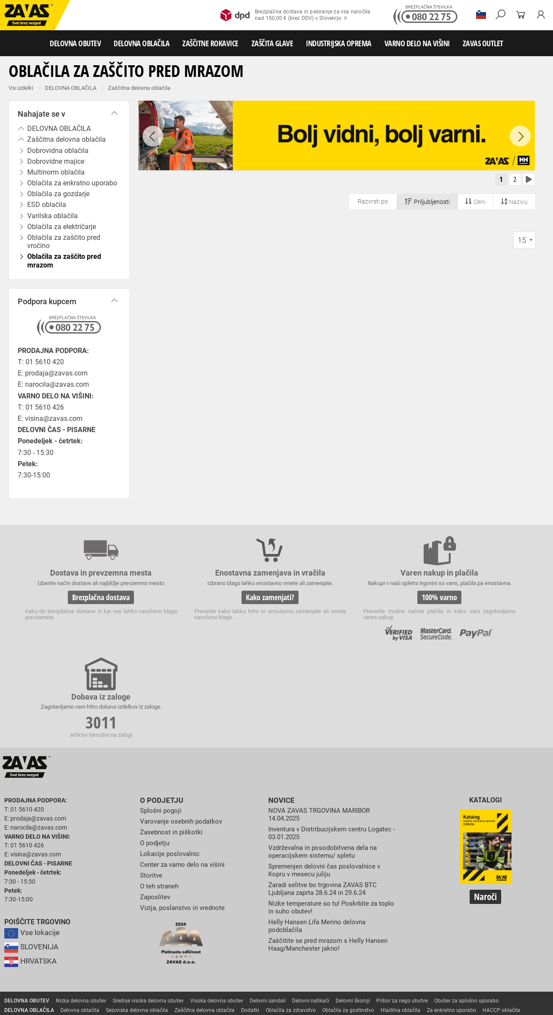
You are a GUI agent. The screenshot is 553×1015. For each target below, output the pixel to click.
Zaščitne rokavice (392, 934)
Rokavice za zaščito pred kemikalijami (48, 953)
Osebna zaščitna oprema (96, 981)
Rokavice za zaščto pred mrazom (88, 943)
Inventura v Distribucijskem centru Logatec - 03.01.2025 (320, 746)
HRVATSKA (31, 875)
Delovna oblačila (79, 924)
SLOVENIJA (32, 861)
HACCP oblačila (501, 924)
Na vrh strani (523, 1002)
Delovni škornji (353, 915)
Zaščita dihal (123, 962)
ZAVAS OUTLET (483, 43)
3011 (470, 604)
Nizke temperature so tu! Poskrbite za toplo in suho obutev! (324, 819)
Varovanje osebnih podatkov (183, 735)
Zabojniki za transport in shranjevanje (113, 972)
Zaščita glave (198, 962)
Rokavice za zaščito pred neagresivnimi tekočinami (361, 943)
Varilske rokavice (24, 943)
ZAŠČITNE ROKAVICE (210, 43)
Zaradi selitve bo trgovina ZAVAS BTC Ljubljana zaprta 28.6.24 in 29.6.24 (325, 801)
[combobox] (524, 242)
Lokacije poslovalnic (171, 767)
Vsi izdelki (21, 88)
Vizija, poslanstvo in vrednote (184, 820)
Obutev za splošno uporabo (466, 915)
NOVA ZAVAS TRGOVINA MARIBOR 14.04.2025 (321, 728)
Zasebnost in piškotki (172, 745)
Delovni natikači (310, 915)
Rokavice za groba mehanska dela (199, 934)
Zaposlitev (156, 809)
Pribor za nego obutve (402, 915)
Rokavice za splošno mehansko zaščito (107, 934)
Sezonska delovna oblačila (137, 924)
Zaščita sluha (160, 962)
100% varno (340, 603)
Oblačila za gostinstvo (348, 924)
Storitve (151, 788)
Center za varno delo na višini (184, 777)
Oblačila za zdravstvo (291, 924)
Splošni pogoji (162, 724)
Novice (280, 714)
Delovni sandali (268, 915)
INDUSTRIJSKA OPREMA (339, 43)
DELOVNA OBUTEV (75, 43)
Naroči (485, 811)
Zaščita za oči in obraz (75, 962)
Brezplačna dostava (81, 603)
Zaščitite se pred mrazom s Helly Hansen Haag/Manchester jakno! (330, 856)
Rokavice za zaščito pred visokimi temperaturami (476, 934)
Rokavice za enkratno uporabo (260, 943)
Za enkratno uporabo (451, 924)
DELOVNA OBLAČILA (141, 43)
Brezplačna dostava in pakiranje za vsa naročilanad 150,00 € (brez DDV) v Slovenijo (295, 15)
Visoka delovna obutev (216, 915)
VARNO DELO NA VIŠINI (417, 43)
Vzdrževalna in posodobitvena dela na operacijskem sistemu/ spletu (326, 765)
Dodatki (250, 924)
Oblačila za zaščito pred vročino (63, 241)
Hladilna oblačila (400, 924)
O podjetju (160, 714)
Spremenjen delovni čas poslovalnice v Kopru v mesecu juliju (327, 783)
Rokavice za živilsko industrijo (462, 943)
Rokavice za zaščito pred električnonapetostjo (152, 953)
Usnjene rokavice (345, 934)
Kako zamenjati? (211, 603)
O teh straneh (160, 799)
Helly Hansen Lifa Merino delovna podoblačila (319, 838)
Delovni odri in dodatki (179, 981)
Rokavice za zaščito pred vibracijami (176, 943)
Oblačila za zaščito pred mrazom (64, 260)
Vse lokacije (32, 847)
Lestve (138, 981)
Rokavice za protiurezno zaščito (282, 934)
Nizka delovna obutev (81, 915)
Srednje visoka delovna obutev (148, 915)
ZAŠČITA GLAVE (272, 43)
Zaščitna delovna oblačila (139, 88)
